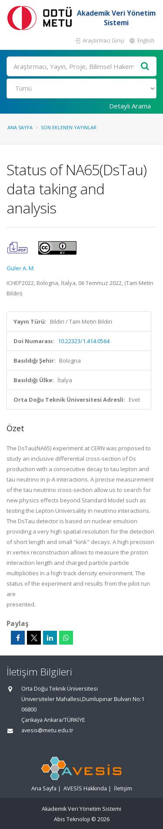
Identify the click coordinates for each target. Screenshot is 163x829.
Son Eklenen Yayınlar (68, 127)
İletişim (123, 788)
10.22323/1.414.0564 (84, 341)
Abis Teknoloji (72, 819)
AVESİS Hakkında (85, 788)
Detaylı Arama (130, 106)
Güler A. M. (21, 268)
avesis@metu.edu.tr (47, 730)
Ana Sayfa (20, 127)
